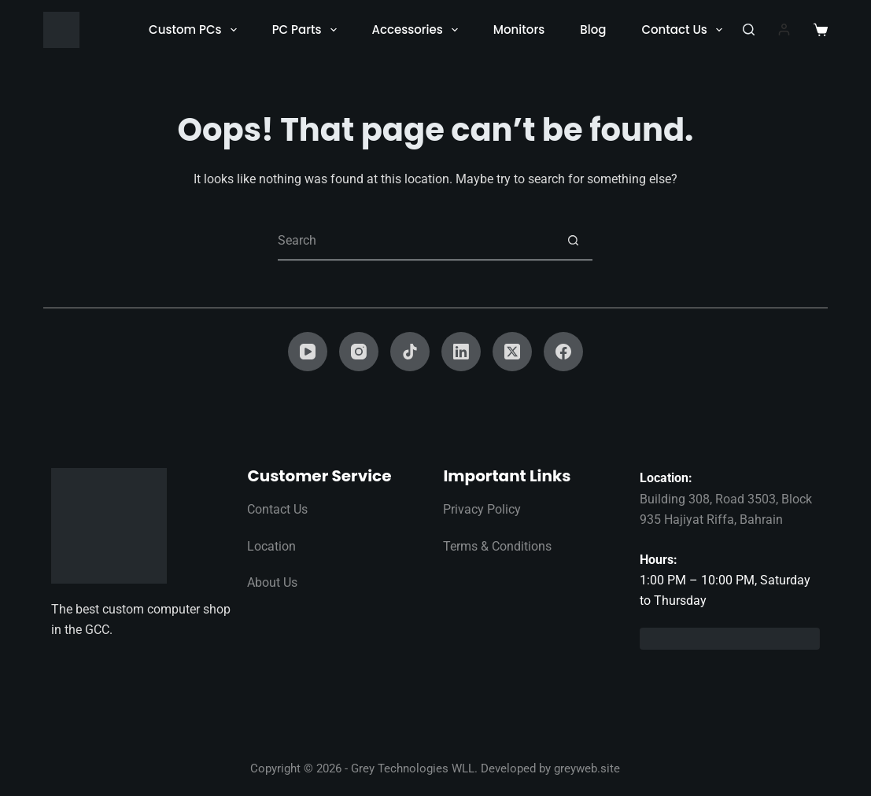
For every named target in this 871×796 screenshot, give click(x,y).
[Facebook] (563, 351)
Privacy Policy (482, 509)
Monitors (518, 29)
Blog (593, 29)
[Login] (784, 29)
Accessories (418, 29)
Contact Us (685, 29)
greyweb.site (587, 768)
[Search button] (572, 240)
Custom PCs (196, 29)
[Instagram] (358, 351)
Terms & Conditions (497, 546)
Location (271, 546)
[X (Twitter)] (512, 351)
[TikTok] (410, 351)
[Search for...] (415, 240)
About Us (272, 582)
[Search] (749, 29)
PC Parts (307, 29)
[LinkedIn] (461, 351)
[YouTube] (307, 351)
